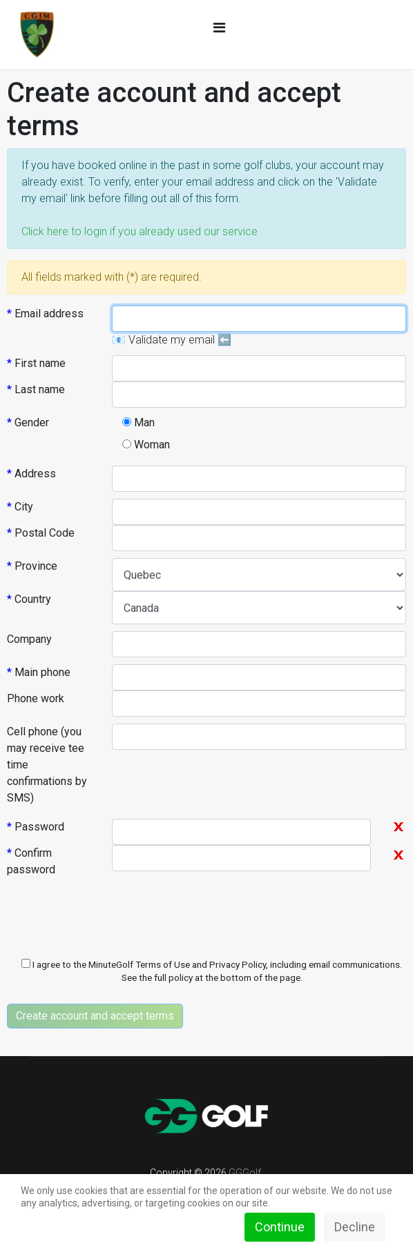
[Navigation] (219, 27)
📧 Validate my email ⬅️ (171, 339)
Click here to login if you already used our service (139, 231)
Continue (280, 1227)
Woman (146, 444)
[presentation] (112, 917)
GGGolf (245, 1172)
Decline (354, 1227)
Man (138, 422)
